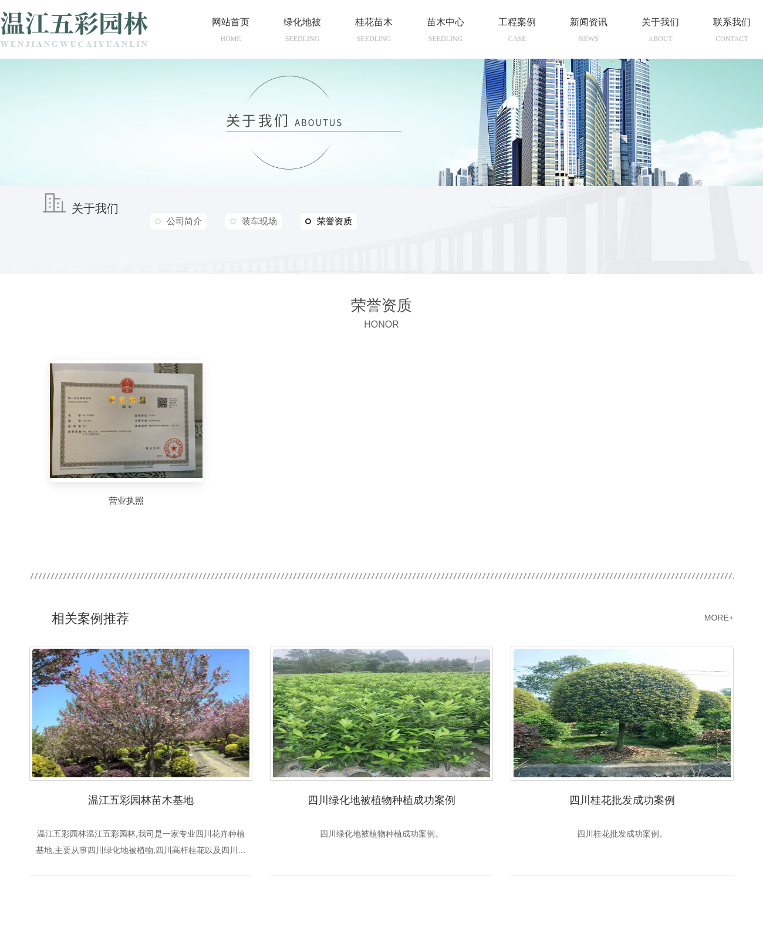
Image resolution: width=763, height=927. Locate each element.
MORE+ (719, 617)
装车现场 (259, 221)
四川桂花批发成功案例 (622, 800)
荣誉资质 (328, 221)
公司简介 (184, 221)
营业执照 (126, 500)
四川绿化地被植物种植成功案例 (381, 800)
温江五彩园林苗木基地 (141, 800)
